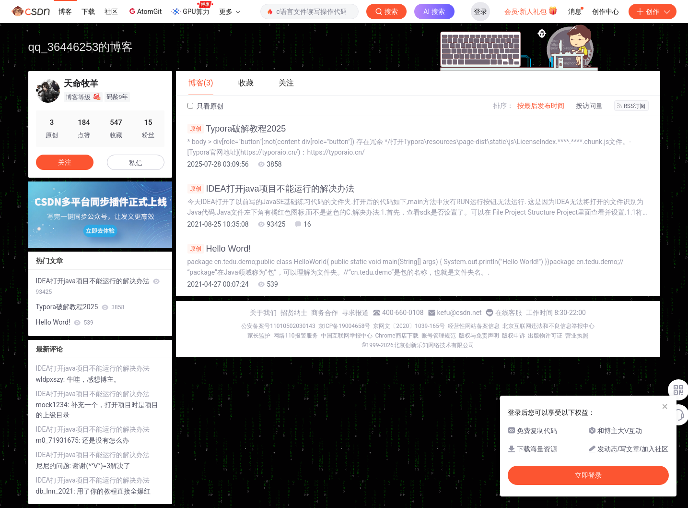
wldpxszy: (51, 379)
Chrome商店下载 (397, 335)
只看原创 (205, 106)
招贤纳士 (293, 312)
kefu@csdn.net (459, 312)
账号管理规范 (438, 335)
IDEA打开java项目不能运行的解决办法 (270, 189)
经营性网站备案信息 (474, 326)
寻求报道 (355, 312)
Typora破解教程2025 (236, 128)
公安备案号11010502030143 (278, 326)
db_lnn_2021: (56, 491)
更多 (229, 11)
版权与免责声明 (479, 335)
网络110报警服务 (295, 335)
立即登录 (588, 475)
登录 (480, 11)
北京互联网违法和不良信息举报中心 (548, 326)
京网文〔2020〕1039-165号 (409, 326)
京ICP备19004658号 (344, 326)
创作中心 (605, 11)
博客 (65, 11)
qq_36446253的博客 (80, 46)
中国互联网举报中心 (347, 335)
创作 (652, 11)
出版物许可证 (545, 335)
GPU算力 (192, 8)
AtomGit (145, 11)
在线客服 (508, 312)
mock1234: (53, 405)
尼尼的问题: (54, 466)
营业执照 (576, 335)
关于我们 (263, 312)
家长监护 (258, 335)
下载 (88, 11)
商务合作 (324, 312)
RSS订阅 (631, 106)
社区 (111, 11)
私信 (135, 163)
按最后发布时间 (540, 105)
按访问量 (589, 105)
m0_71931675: (59, 440)
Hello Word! (219, 249)
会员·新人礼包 (531, 10)
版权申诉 (513, 335)
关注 (64, 162)
